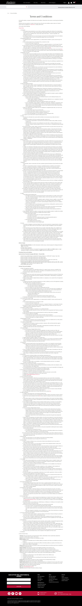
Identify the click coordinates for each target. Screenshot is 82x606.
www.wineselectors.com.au (28, 566)
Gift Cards (39, 580)
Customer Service (43, 592)
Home (8, 13)
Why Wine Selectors (52, 576)
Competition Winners (65, 579)
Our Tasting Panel (52, 577)
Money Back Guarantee (42, 584)
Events (63, 576)
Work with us (51, 580)
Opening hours (60, 592)
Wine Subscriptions (41, 576)
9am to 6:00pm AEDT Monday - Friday (64, 594)
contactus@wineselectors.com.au (30, 499)
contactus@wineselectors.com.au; (33, 374)
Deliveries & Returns (41, 585)
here (50, 47)
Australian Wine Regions (53, 579)
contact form (32, 24)
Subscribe (19, 586)
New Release (40, 579)
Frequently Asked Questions (54, 582)
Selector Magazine (65, 577)
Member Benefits (65, 580)
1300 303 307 (42, 594)
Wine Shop (39, 577)
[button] (71, 2)
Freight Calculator (41, 587)
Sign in (64, 2)
